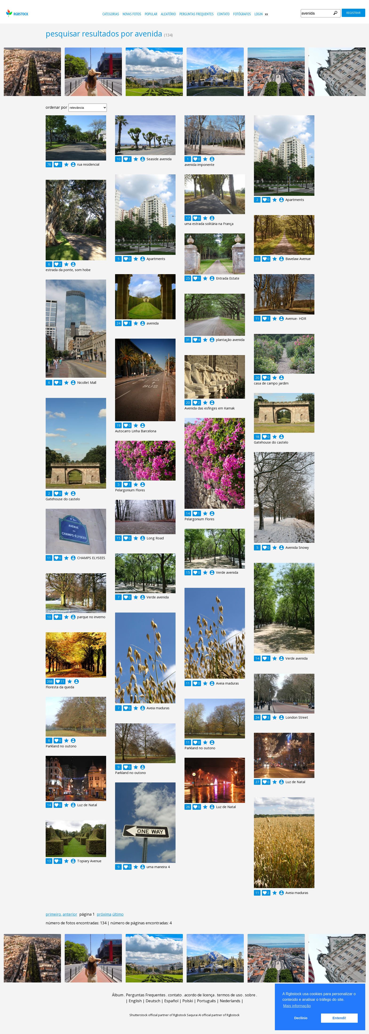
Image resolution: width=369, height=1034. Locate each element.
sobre (250, 995)
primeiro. (54, 914)
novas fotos (132, 14)
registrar (353, 13)
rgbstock (16, 13)
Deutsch (153, 1000)
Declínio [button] (300, 1018)
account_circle (73, 164)
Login (258, 14)
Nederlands (230, 1000)
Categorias (111, 14)
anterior (70, 914)
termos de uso (229, 995)
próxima (104, 914)
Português (206, 1000)
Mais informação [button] (297, 1006)
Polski (187, 1000)
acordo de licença (199, 995)
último (118, 914)
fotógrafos (242, 14)
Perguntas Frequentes (196, 14)
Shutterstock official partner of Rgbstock (157, 1015)
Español (171, 1000)
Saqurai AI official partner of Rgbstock (213, 1015)
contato (223, 14)
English (135, 1000)
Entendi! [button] (339, 1018)
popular (151, 14)
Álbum (117, 995)
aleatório (168, 14)
